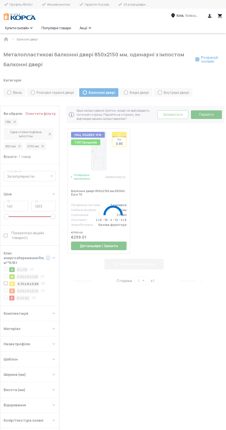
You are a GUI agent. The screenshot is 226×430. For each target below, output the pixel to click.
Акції (85, 28)
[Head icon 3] (220, 15)
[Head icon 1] (209, 15)
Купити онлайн (19, 28)
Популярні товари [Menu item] (56, 28)
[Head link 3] (188, 15)
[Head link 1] (19, 16)
